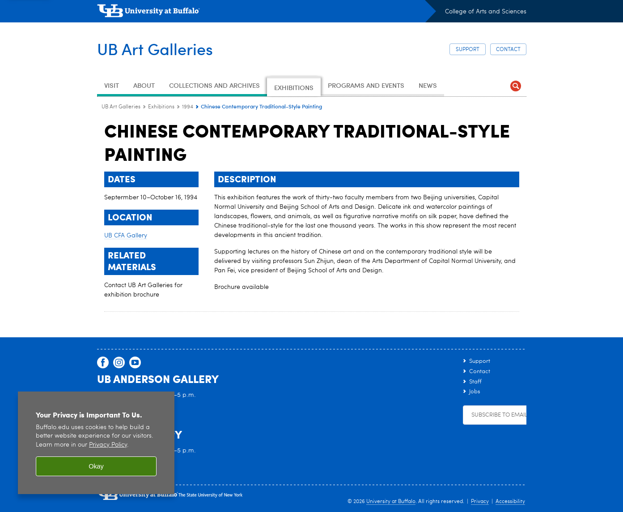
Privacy (480, 501)
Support (467, 49)
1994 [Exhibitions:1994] (187, 107)
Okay (96, 466)
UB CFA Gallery (125, 235)
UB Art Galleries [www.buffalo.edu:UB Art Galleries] (121, 107)
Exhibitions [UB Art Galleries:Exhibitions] (161, 107)
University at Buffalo (390, 501)
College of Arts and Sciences (485, 12)
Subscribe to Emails (500, 415)
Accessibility (510, 501)
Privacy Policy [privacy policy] (108, 445)
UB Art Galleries (155, 48)
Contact (508, 49)
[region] (96, 443)
